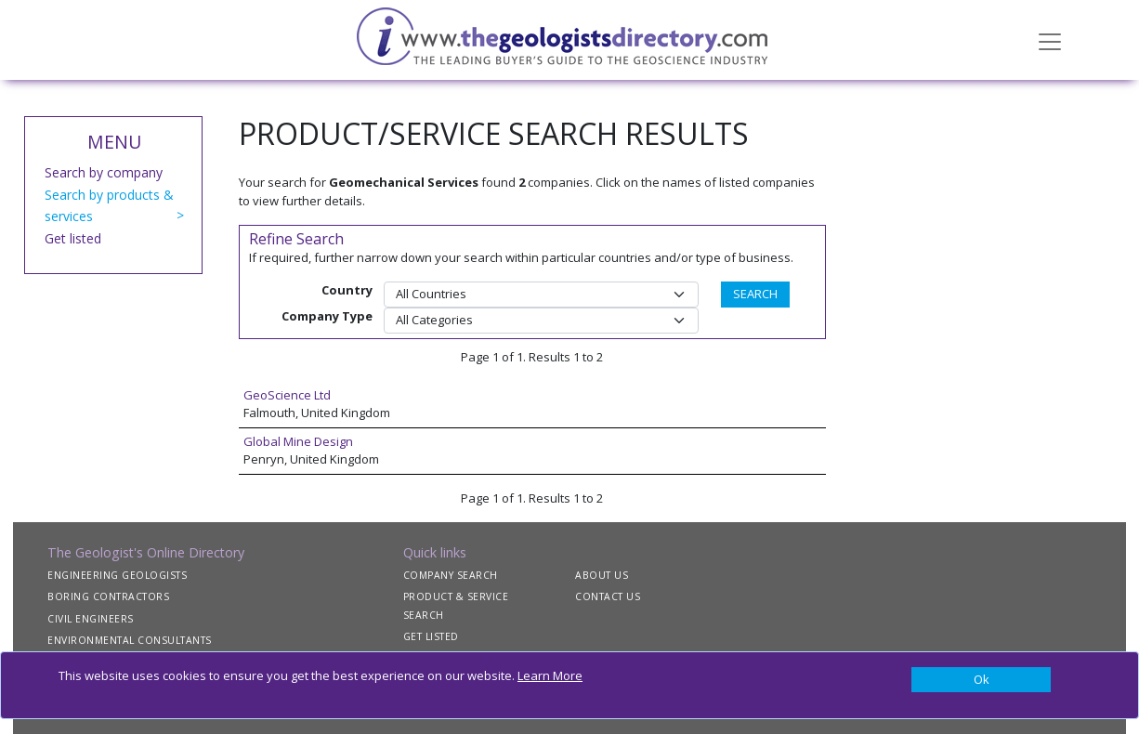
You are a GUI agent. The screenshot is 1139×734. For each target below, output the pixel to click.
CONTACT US (607, 596)
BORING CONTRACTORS (108, 596)
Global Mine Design (298, 441)
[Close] (981, 680)
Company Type (327, 316)
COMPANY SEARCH (450, 575)
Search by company (104, 172)
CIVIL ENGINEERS (90, 618)
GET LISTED (431, 636)
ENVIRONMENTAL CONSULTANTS (129, 640)
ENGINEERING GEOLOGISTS (117, 575)
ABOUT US (601, 575)
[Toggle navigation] (1050, 40)
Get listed (73, 238)
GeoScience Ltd (287, 395)
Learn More (550, 675)
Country (347, 290)
